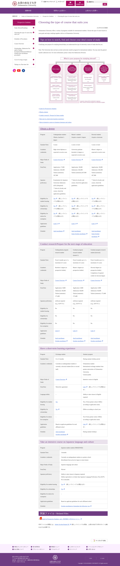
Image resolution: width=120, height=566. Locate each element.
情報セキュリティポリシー (21, 546)
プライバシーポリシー (38, 549)
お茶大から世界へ (91, 11)
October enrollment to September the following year (75, 506)
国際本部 (28, 11)
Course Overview (58, 159)
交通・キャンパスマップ (48, 2)
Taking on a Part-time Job (21, 64)
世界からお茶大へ (60, 11)
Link (84, 387)
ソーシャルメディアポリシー (95, 546)
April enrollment (58, 231)
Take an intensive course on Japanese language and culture (55, 122)
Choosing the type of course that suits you (23, 33)
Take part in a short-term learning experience (51, 119)
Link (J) (55, 223)
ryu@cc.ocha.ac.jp (21, 561)
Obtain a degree (43, 112)
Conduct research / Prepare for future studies (51, 115)
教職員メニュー (55, 546)
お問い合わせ (91, 549)
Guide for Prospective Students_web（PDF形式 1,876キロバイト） (60, 519)
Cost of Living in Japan (20, 59)
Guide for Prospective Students (47, 108)
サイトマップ (60, 2)
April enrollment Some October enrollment (96, 233)
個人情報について (19, 549)
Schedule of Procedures (20, 39)
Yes (54, 198)
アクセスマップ (55, 549)
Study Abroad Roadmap (20, 28)
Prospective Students (48, 16)
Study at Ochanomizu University (30, 16)
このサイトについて (75, 546)
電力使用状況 (36, 546)
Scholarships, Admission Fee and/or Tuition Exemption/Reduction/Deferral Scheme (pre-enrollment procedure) (22, 52)
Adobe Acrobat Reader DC (62, 524)
